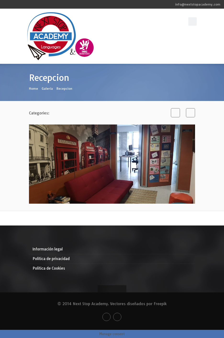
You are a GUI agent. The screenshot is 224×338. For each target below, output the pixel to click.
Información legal (48, 249)
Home (33, 88)
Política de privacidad (51, 258)
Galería (47, 88)
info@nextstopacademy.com (197, 4)
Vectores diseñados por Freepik (138, 303)
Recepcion (64, 88)
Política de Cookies (49, 268)
